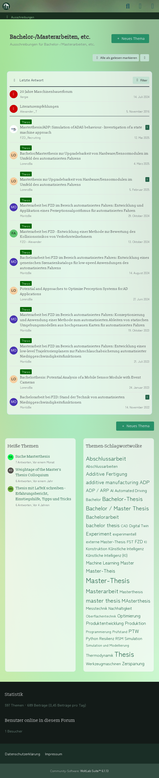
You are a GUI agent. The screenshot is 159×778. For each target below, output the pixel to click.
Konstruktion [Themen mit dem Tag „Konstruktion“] (96, 548)
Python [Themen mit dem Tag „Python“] (92, 638)
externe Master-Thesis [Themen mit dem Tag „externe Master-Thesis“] (106, 541)
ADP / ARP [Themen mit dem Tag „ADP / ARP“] (97, 490)
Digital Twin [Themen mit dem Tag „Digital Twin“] (139, 525)
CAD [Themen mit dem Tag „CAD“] (124, 525)
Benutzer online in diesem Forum (40, 720)
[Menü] (153, 6)
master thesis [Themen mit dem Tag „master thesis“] (103, 600)
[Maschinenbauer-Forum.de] (6, 6)
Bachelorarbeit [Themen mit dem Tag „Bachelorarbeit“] (102, 516)
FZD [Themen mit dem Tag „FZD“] (139, 541)
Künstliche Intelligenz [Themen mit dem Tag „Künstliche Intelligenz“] (126, 548)
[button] (144, 58)
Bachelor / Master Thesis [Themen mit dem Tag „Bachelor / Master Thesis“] (117, 508)
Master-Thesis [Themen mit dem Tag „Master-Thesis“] (108, 580)
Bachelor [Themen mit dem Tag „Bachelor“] (93, 499)
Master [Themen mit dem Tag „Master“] (127, 562)
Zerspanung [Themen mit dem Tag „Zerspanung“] (133, 663)
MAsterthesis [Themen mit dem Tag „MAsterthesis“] (136, 600)
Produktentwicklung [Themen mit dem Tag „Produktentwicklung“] (105, 623)
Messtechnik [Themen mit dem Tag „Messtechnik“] (96, 608)
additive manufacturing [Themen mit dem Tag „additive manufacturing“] (112, 482)
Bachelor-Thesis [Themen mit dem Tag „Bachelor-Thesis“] (122, 498)
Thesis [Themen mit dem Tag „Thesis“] (124, 654)
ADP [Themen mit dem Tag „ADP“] (145, 482)
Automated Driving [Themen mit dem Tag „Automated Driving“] (131, 490)
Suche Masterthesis (33, 456)
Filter (141, 80)
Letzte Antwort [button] (32, 79)
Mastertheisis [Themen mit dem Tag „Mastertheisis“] (131, 591)
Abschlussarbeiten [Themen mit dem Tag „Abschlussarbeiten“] (102, 466)
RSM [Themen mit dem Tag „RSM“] (119, 638)
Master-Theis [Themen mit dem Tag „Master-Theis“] (100, 570)
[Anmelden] (140, 6)
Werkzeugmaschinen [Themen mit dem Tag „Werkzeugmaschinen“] (103, 663)
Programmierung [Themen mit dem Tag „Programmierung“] (98, 631)
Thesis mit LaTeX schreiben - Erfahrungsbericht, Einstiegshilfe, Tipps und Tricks (43, 493)
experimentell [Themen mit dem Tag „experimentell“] (124, 534)
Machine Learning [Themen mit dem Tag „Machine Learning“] (102, 562)
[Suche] (128, 6)
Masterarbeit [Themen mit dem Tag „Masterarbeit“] (102, 591)
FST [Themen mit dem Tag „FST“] (130, 541)
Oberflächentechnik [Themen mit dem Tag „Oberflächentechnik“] (101, 615)
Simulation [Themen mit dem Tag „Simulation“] (133, 638)
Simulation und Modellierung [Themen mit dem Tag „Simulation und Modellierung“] (107, 645)
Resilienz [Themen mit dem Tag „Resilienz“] (106, 638)
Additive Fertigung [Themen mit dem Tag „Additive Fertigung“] (106, 473)
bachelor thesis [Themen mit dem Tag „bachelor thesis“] (103, 525)
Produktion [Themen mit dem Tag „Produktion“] (135, 623)
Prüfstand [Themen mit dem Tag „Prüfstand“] (119, 631)
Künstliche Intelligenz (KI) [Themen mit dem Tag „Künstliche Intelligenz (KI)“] (107, 555)
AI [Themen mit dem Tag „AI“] (111, 490)
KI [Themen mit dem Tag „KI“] (145, 541)
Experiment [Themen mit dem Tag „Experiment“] (98, 533)
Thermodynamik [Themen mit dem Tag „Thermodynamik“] (99, 655)
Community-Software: (79, 771)
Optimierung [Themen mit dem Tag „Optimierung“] (128, 615)
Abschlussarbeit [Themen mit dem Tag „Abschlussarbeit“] (106, 458)
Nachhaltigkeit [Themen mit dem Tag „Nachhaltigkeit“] (120, 608)
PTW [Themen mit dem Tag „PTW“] (134, 631)
